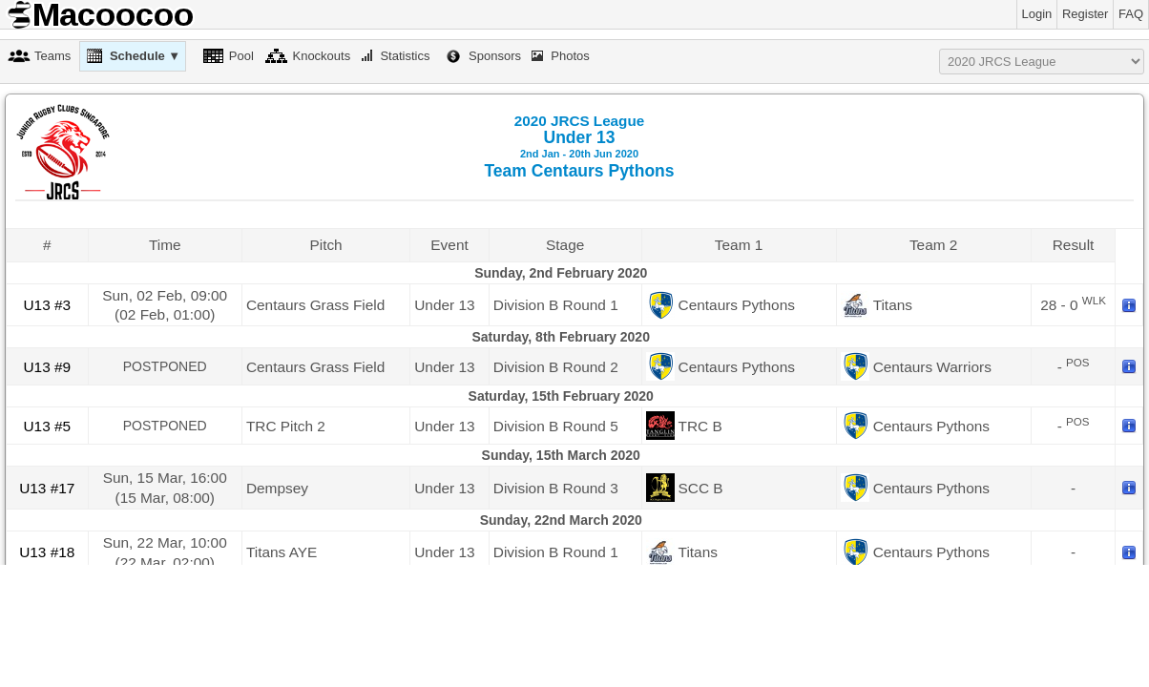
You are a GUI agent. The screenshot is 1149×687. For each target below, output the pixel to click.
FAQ (1130, 14)
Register (1085, 14)
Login (1037, 14)
